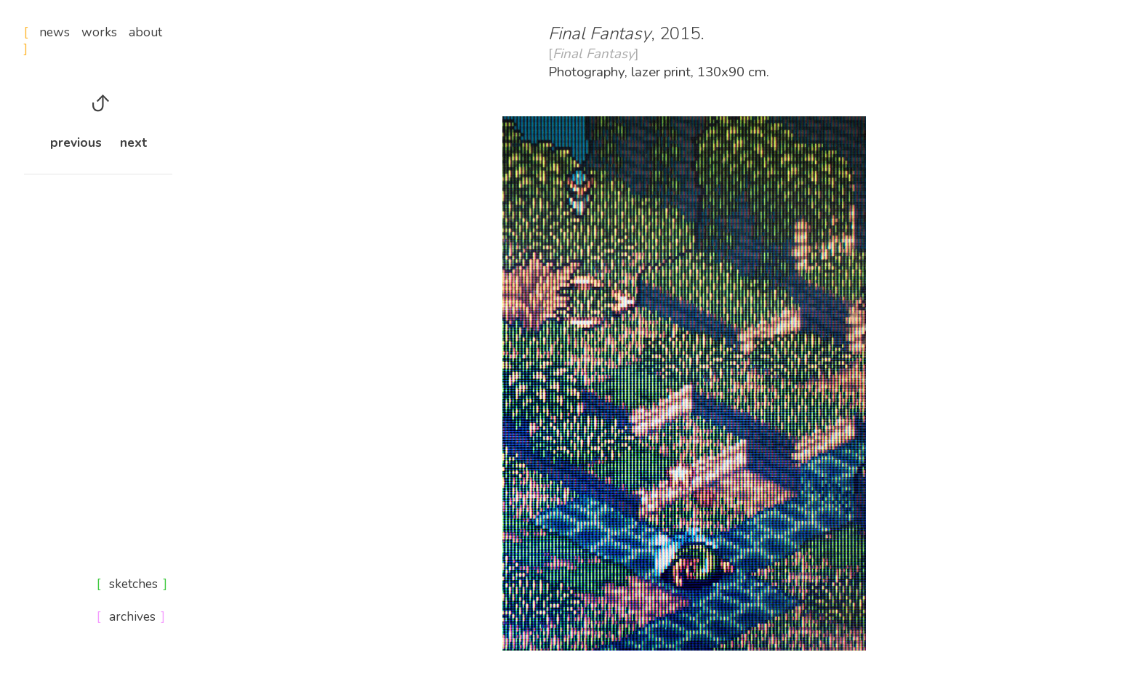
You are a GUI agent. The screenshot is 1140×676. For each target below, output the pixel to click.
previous (76, 142)
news (60, 32)
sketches (136, 583)
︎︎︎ (98, 103)
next (133, 142)
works (99, 32)
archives (132, 616)
